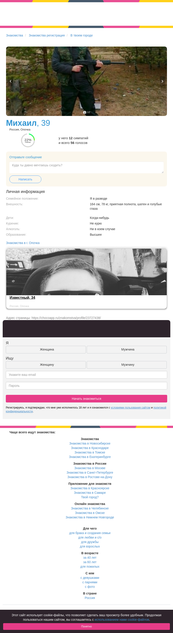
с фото (90, 586)
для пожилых (89, 566)
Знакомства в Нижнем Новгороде (90, 517)
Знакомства (14, 35)
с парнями (89, 582)
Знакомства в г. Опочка (23, 243)
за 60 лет (89, 562)
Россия (90, 598)
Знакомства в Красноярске (89, 488)
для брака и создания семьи (90, 533)
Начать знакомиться (86, 398)
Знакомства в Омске (90, 513)
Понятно (86, 626)
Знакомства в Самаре (90, 492)
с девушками (89, 578)
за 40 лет (89, 557)
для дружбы (90, 542)
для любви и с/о (89, 537)
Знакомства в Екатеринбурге (90, 457)
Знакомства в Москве (89, 468)
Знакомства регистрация (47, 35)
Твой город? (90, 497)
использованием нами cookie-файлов (122, 619)
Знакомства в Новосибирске (89, 443)
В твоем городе (81, 35)
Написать (25, 179)
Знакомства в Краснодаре (90, 448)
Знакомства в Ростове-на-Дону (90, 477)
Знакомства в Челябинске (90, 508)
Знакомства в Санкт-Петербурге (90, 472)
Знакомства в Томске (89, 452)
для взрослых (90, 546)
